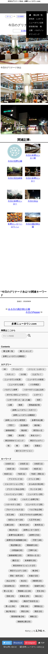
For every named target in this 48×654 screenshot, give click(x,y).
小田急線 (15, 550)
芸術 (26, 446)
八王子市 (32, 520)
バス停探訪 (34, 385)
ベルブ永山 (33, 510)
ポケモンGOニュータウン (17, 395)
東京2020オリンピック (14, 441)
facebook (18, 643)
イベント (32, 479)
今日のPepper (33, 312)
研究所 (31, 19)
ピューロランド (32, 504)
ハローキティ (11, 504)
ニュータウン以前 (36, 23)
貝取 (22, 606)
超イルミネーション (24, 451)
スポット (10, 374)
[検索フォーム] (14, 335)
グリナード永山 (13, 489)
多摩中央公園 (37, 420)
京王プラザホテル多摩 (29, 515)
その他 (23, 374)
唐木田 (37, 525)
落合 (37, 596)
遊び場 (8, 611)
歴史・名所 (14, 576)
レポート (40, 19)
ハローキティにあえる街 (34, 390)
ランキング (25, 351)
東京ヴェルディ (36, 441)
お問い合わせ (10, 647)
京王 (8, 515)
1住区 (9, 469)
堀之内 (12, 530)
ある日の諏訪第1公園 (19, 309)
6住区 (6, 474)
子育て (11, 425)
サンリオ (33, 489)
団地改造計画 (34, 405)
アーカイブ (17, 369)
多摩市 (32, 535)
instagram (30, 643)
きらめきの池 (34, 484)
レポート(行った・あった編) (19, 400)
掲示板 (37, 425)
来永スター (35, 435)
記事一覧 (38, 15)
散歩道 (24, 430)
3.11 (22, 469)
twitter (6, 643)
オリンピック (34, 34)
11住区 (8, 464)
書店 (14, 560)
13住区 (37, 464)
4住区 (36, 469)
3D (5, 369)
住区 (38, 400)
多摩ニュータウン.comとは (32, 647)
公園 (31, 30)
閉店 (23, 611)
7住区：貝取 (36, 474)
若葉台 (37, 446)
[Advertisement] (24, 260)
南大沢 (22, 525)
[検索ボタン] (29, 335)
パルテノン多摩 (10, 390)
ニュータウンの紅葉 (12, 379)
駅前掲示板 (33, 26)
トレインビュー (12, 494)
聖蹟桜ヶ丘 (22, 591)
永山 (8, 581)
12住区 (22, 464)
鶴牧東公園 (22, 622)
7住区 (20, 474)
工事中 (31, 550)
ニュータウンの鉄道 (35, 379)
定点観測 (24, 31)
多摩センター (28, 530)
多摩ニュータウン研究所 (15, 420)
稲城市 (37, 586)
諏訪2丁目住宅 (29, 601)
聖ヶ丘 (6, 591)
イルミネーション (12, 484)
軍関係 (37, 606)
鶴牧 (32, 616)
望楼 (10, 435)
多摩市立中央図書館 (15, 540)
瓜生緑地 (8, 586)
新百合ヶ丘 (37, 430)
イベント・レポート (36, 369)
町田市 (23, 586)
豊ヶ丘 (8, 606)
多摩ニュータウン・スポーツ (24, 410)
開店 (36, 611)
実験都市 (30, 545)
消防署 (35, 581)
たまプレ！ (37, 374)
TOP (41, 643)
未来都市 (28, 560)
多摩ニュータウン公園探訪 (14, 356)
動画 (20, 405)
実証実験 (14, 545)
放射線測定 (10, 430)
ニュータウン (33, 494)
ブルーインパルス (13, 510)
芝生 (38, 591)
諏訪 (12, 601)
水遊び (31, 576)
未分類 (21, 435)
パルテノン (39, 30)
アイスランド (14, 479)
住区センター (13, 520)
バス (11, 499)
